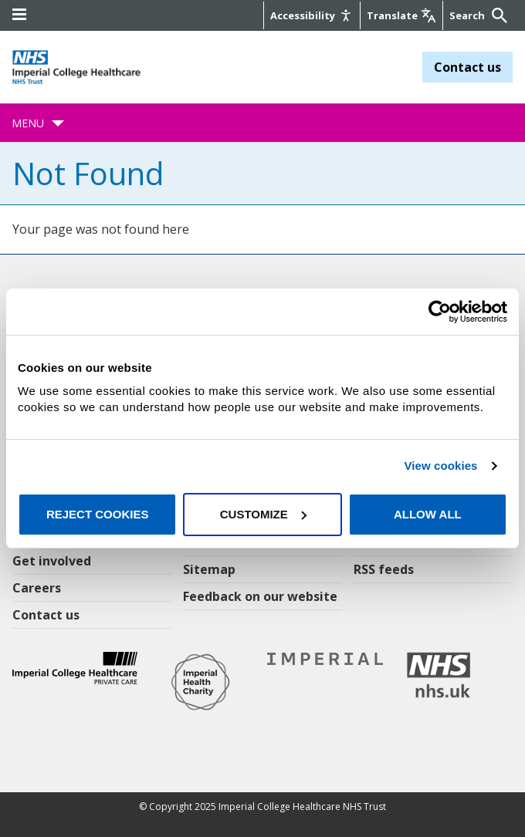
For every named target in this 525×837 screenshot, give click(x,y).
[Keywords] (468, 15)
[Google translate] (401, 15)
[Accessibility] (312, 15)
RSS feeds (384, 569)
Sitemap (209, 569)
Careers (36, 587)
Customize (263, 514)
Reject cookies (97, 514)
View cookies (440, 465)
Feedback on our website (260, 596)
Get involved (51, 560)
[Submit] (497, 15)
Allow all (428, 514)
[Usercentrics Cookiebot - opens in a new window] (439, 311)
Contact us (467, 67)
